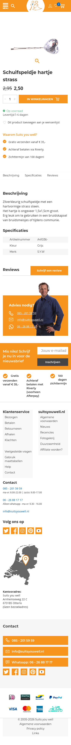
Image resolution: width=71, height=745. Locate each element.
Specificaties (33, 175)
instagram (22, 530)
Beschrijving (11, 175)
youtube (38, 530)
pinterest (30, 530)
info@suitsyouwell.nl (30, 319)
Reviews (52, 175)
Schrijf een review (49, 270)
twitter (6, 530)
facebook (14, 530)
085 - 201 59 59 (26, 313)
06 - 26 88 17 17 (27, 326)
